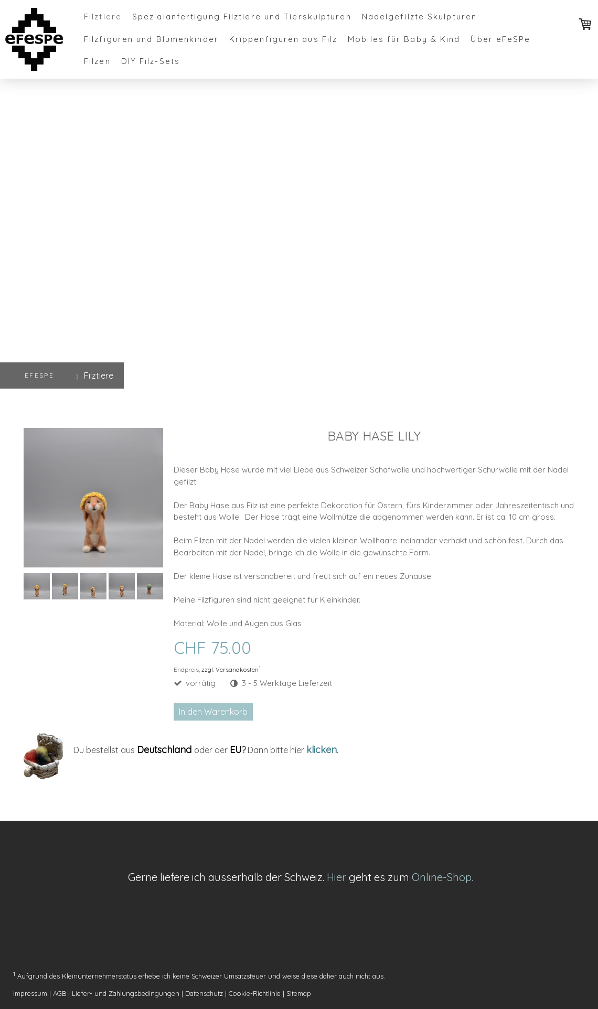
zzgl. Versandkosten (230, 669)
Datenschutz (204, 993)
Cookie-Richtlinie (255, 993)
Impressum (30, 993)
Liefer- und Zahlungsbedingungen (125, 993)
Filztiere (103, 17)
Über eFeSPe (500, 39)
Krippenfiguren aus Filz (283, 39)
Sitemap (298, 993)
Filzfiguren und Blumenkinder (151, 39)
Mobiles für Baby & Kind (404, 39)
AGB (59, 993)
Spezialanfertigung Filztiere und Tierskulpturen (241, 17)
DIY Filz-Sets (150, 61)
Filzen (97, 61)
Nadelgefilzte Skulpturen (419, 17)
